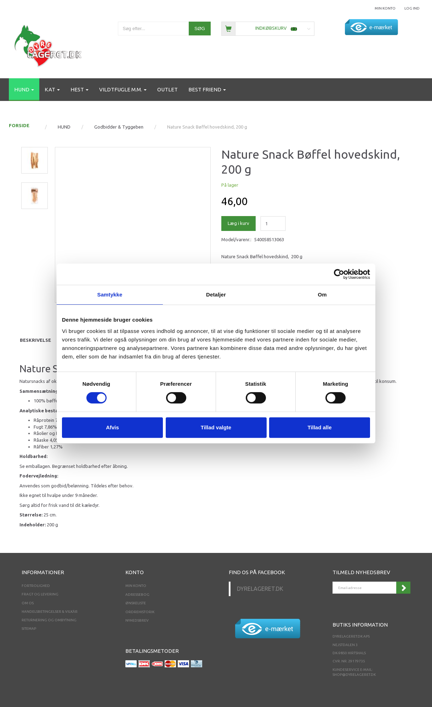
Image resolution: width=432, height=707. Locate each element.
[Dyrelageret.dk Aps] (49, 44)
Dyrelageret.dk (260, 589)
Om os (28, 603)
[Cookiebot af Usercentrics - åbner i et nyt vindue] (339, 274)
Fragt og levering (40, 594)
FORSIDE (19, 125)
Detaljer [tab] (216, 295)
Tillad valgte (216, 427)
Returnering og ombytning (49, 620)
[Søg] (200, 28)
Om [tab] (322, 295)
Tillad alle (319, 427)
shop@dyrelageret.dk (354, 675)
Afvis (112, 427)
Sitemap (29, 628)
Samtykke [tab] (110, 295)
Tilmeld (403, 588)
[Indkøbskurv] (268, 28)
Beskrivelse (35, 340)
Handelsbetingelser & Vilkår (50, 611)
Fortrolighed (36, 586)
